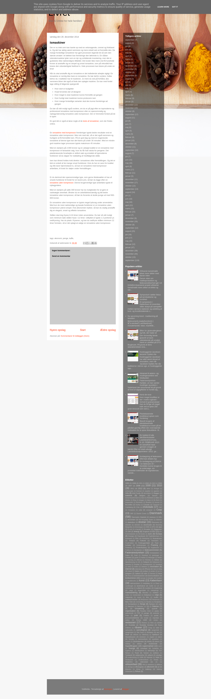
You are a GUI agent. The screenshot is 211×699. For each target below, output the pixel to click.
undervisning (132, 657)
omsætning (139, 608)
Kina (129, 576)
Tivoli (137, 653)
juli (126, 46)
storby (149, 641)
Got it (175, 7)
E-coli (130, 529)
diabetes (159, 520)
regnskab (156, 618)
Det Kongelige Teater (146, 520)
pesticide (156, 613)
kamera (152, 573)
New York (129, 602)
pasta (157, 611)
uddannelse (139, 655)
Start (83, 330)
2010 (159, 485)
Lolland (139, 588)
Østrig (138, 669)
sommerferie (143, 639)
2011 (132, 488)
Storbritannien (138, 641)
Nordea (148, 602)
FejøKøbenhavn (154, 536)
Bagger (156, 493)
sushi (160, 646)
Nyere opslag (57, 330)
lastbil (151, 586)
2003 (153, 483)
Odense (155, 606)
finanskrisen (157, 538)
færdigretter (138, 550)
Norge (142, 604)
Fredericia (128, 547)
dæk (160, 527)
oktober (128, 72)
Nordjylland (158, 602)
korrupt (143, 578)
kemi (160, 573)
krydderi (159, 578)
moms (139, 597)
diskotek (128, 525)
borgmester (129, 502)
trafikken (156, 653)
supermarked (147, 646)
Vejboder (150, 657)
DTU (153, 527)
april (127, 56)
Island (130, 571)
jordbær (145, 571)
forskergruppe (141, 545)
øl (158, 667)
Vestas (156, 660)
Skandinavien (130, 637)
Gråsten (128, 557)
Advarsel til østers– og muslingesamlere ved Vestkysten (149, 375)
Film (136, 538)
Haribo (143, 557)
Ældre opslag (108, 330)
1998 (134, 483)
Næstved (131, 606)
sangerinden (129, 632)
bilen (157, 498)
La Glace (156, 583)
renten (156, 620)
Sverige (132, 648)
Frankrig (154, 545)
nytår (160, 604)
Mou (147, 597)
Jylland (137, 573)
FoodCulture (129, 543)
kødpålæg (146, 583)
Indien (136, 566)
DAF (131, 513)
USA (141, 657)
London (148, 588)
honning (128, 564)
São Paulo (140, 632)
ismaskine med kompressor (64, 133)
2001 (140, 483)
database (152, 517)
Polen (127, 615)
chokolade (148, 507)
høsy (129, 566)
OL (126, 608)
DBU (160, 517)
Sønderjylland (139, 650)
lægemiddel (142, 590)
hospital (136, 564)
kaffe (145, 573)
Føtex (127, 555)
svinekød (143, 648)
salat (157, 628)
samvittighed (141, 630)
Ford (156, 543)
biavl (142, 498)
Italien (137, 571)
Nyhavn (152, 604)
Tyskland (128, 655)
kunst (141, 580)
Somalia (131, 639)
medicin (156, 592)
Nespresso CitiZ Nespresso (150, 599)
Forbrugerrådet (144, 543)
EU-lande (141, 534)
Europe (131, 536)
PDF (138, 613)
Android (139, 491)
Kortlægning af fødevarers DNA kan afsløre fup (151, 457)
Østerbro (128, 669)
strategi (127, 644)
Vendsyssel (129, 660)
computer (149, 510)
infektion (144, 566)
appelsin (156, 491)
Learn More (163, 7)
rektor (127, 620)
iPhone (147, 569)
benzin (154, 495)
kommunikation (153, 576)
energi (136, 531)
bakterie (128, 495)
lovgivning (158, 588)
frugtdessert (155, 547)
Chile (138, 507)
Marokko (145, 592)
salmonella (129, 630)
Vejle (157, 657)
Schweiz (150, 632)
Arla (127, 493)
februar (128, 98)
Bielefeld (150, 498)
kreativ (150, 578)
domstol (137, 525)
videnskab (144, 662)
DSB (147, 527)
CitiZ (160, 507)
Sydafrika (155, 648)
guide (136, 557)
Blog (134, 500)
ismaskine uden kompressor (61, 183)
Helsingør (151, 557)
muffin (156, 597)
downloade (147, 525)
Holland (146, 562)
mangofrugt (155, 590)
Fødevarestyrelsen (134, 552)
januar (128, 63)
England (146, 531)
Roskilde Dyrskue (146, 625)
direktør (142, 522)
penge (146, 613)
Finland (132, 540)
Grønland (145, 555)
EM (129, 531)
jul (158, 571)
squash (127, 641)
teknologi (151, 650)
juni (126, 49)
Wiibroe (159, 664)
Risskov (144, 623)
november (129, 69)
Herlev (160, 557)
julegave (128, 573)
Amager (156, 488)
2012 (140, 488)
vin (156, 662)
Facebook (141, 536)
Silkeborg (145, 634)
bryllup (138, 505)
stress (139, 644)
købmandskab (135, 583)
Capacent (156, 505)
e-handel (138, 529)
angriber (147, 491)
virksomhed (131, 664)
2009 (148, 485)
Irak (154, 569)
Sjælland (155, 634)
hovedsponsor (147, 564)
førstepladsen (154, 553)
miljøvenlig (128, 597)
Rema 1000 (141, 620)
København (156, 580)
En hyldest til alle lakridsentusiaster (147, 436)
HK (139, 562)
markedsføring (131, 592)
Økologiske (139, 667)
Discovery (155, 522)
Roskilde (132, 625)
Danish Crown (141, 513)
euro (150, 534)
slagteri (152, 637)
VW (143, 664)
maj (126, 53)
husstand (159, 564)
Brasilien (149, 502)
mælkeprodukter (131, 599)
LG (158, 586)
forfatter (128, 545)
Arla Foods (136, 493)
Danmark (156, 513)
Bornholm (139, 502)
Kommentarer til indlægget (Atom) (75, 336)
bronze (157, 502)
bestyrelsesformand (132, 498)
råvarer (138, 627)
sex (157, 632)
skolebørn (142, 637)
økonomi (150, 667)
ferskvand (128, 538)
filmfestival (145, 538)
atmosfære (147, 493)
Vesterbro (129, 662)
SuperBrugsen (131, 646)
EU (153, 531)
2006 (160, 483)
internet (128, 569)
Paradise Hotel (145, 611)
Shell (127, 634)
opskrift (154, 608)
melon (127, 595)
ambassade (129, 491)
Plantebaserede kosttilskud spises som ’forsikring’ (149, 416)
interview (138, 569)
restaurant (130, 622)
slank (160, 637)
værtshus (151, 664)
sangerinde (155, 630)
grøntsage (155, 555)
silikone (135, 634)
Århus (137, 671)
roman (159, 623)
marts (127, 59)
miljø (157, 595)
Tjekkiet (146, 653)
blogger (141, 500)
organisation (130, 611)
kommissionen (139, 576)
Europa (159, 534)
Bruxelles (128, 505)
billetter (127, 500)
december (129, 66)
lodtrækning (129, 588)
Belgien (142, 495)
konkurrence (130, 578)
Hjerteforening (130, 562)
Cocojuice (131, 510)
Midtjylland (147, 595)
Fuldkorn (128, 550)
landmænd (141, 586)
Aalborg (148, 669)
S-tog (150, 628)
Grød (136, 555)
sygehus (128, 650)
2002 (147, 483)
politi (136, 615)
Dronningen (139, 527)
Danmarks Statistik (139, 517)
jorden (153, 571)
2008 (138, 486)
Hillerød (139, 560)
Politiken (146, 615)
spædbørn (155, 639)
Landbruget (129, 586)
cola (140, 510)
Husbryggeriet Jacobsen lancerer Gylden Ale (150, 353)
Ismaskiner (57, 42)
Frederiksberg (141, 547)
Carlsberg (129, 507)
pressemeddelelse (132, 618)
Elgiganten (158, 529)
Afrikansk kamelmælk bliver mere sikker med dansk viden (149, 273)
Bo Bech (157, 500)
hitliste (156, 560)
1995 (127, 483)
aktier (148, 488)
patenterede (129, 613)
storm (157, 641)
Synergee (108, 689)
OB (148, 606)
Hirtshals (148, 560)
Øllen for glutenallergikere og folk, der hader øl (150, 332)
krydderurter (132, 581)
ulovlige (159, 655)
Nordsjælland (132, 604)
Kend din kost (145, 395)
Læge (131, 590)
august (128, 43)
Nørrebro (140, 606)
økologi (130, 667)
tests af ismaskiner (91, 121)
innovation (154, 566)
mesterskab (137, 595)
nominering (139, 602)
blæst (149, 500)
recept (146, 618)
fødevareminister (152, 550)
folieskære (154, 540)
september (129, 40)
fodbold (143, 540)
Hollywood (155, 562)
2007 (130, 486)
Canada (146, 505)
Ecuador (147, 529)
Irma (160, 569)
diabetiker (131, 522)
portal (156, 615)
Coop (159, 509)
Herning (130, 560)
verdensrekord (143, 660)
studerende (153, 644)
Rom (152, 623)
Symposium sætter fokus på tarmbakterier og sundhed (150, 297)
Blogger (125, 689)
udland (150, 655)
